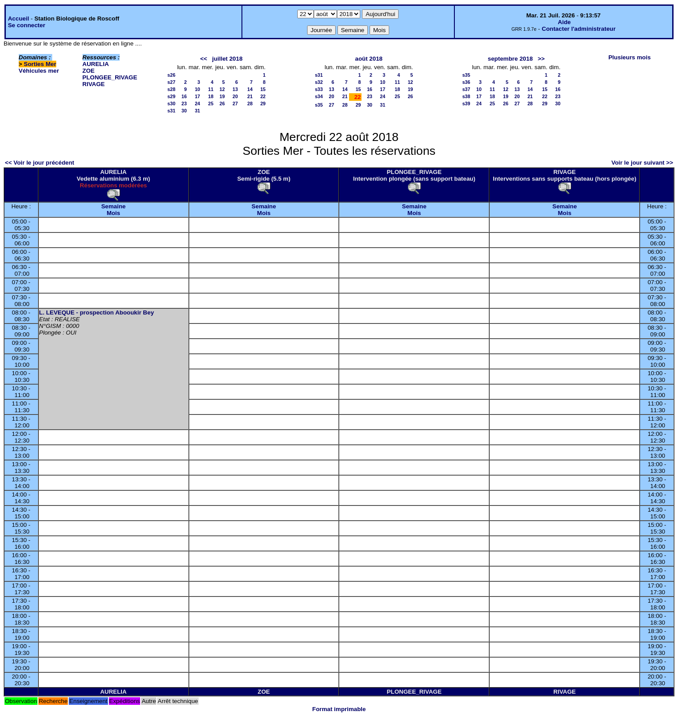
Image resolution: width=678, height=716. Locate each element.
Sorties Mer (40, 64)
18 (210, 96)
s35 (319, 105)
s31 (171, 110)
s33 (319, 89)
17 (197, 96)
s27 (171, 82)
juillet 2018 (227, 58)
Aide (564, 22)
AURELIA (96, 64)
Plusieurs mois (629, 57)
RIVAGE (94, 84)
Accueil (18, 18)
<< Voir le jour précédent (39, 162)
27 (235, 103)
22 (263, 96)
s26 (171, 75)
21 (250, 96)
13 (235, 89)
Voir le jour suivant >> (642, 162)
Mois (113, 213)
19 (222, 96)
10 (197, 89)
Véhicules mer (39, 70)
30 (184, 110)
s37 (466, 89)
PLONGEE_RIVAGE (110, 77)
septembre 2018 (510, 58)
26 (222, 103)
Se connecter (27, 25)
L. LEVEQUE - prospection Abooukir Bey (96, 312)
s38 (466, 96)
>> (541, 58)
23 (184, 103)
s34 (319, 96)
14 (250, 89)
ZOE (89, 70)
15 (263, 89)
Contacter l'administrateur (579, 28)
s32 (319, 82)
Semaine (113, 206)
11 (210, 89)
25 (210, 103)
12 (222, 89)
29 (263, 103)
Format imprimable (339, 709)
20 (235, 96)
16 (184, 96)
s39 (466, 103)
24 (197, 103)
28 (250, 103)
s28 (171, 89)
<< (204, 58)
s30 (171, 103)
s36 (466, 82)
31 (197, 110)
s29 (171, 96)
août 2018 (369, 58)
